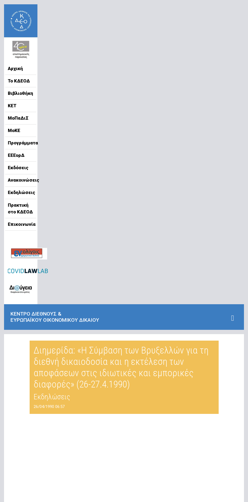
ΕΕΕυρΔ (16, 155)
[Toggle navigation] (232, 318)
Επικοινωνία (21, 224)
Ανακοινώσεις (21, 180)
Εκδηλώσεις (21, 192)
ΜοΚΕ (14, 130)
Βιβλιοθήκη (20, 93)
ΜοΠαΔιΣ (18, 118)
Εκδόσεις (18, 167)
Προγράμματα (21, 143)
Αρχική (15, 68)
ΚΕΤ (12, 105)
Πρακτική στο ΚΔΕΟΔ (20, 208)
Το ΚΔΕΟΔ (19, 81)
